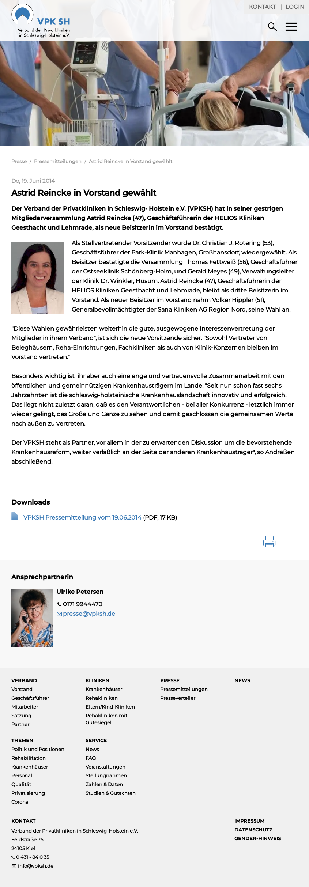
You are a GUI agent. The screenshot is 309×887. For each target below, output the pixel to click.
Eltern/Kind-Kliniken (110, 707)
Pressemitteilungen (58, 161)
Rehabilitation (28, 758)
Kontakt (262, 6)
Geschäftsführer (30, 698)
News (242, 680)
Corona (20, 802)
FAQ (91, 758)
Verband (24, 680)
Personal (21, 775)
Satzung (21, 715)
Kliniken (97, 680)
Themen (22, 740)
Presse (19, 161)
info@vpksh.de (35, 866)
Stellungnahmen (106, 775)
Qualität (21, 784)
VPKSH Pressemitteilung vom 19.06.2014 (82, 517)
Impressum (249, 821)
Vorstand (22, 689)
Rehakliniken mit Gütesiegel (106, 719)
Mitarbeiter (24, 707)
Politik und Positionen (37, 749)
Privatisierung (28, 793)
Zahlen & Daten (104, 784)
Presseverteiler (177, 698)
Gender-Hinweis (257, 838)
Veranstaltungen (105, 767)
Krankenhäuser (104, 689)
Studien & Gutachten (111, 793)
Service (96, 740)
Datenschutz (253, 830)
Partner (20, 724)
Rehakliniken (102, 698)
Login (295, 6)
